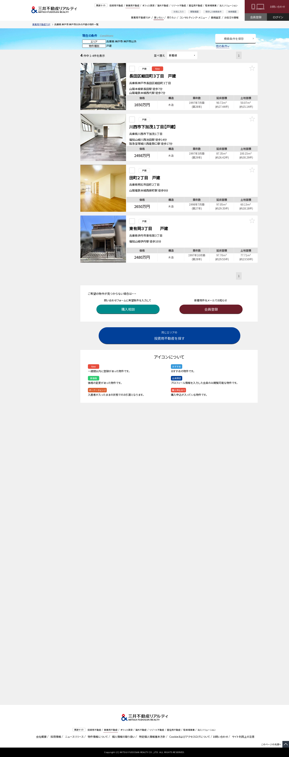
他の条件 (222, 46)
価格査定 (216, 17)
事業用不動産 (132, 5)
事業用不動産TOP (140, 17)
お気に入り (179, 11)
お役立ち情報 (231, 17)
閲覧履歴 (194, 11)
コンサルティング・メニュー (193, 17)
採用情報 (55, 737)
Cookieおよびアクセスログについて (189, 737)
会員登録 (255, 17)
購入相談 (128, 303)
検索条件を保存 (234, 39)
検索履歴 (232, 11)
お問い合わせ (277, 6)
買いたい (158, 17)
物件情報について (97, 737)
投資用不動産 (116, 5)
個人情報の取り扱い (123, 737)
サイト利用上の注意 (242, 737)
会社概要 (41, 737)
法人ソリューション (228, 5)
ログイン (278, 17)
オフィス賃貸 (148, 5)
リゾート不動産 (178, 5)
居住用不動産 (195, 5)
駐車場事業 (211, 5)
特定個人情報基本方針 (151, 737)
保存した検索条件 (213, 11)
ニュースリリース (74, 737)
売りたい (171, 17)
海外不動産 (162, 5)
